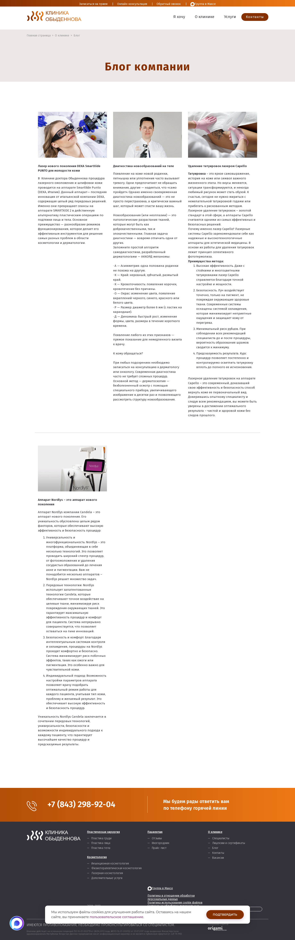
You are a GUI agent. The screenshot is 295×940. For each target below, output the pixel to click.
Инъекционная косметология (110, 863)
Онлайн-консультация (132, 4)
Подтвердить (225, 914)
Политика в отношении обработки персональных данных (171, 897)
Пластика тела (100, 848)
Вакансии (218, 858)
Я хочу (179, 16)
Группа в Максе (203, 4)
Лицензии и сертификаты (228, 843)
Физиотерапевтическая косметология (116, 868)
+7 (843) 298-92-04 (81, 804)
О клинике (204, 16)
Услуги (230, 16)
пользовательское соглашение (116, 917)
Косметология (97, 857)
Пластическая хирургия (103, 832)
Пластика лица (100, 843)
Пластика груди (101, 838)
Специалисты (220, 838)
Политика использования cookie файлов (175, 902)
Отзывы (157, 838)
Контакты (255, 17)
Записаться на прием (93, 4)
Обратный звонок (169, 4)
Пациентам (155, 832)
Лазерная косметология (107, 873)
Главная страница (39, 35)
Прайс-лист (159, 848)
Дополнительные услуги (106, 878)
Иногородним (160, 843)
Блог (77, 35)
